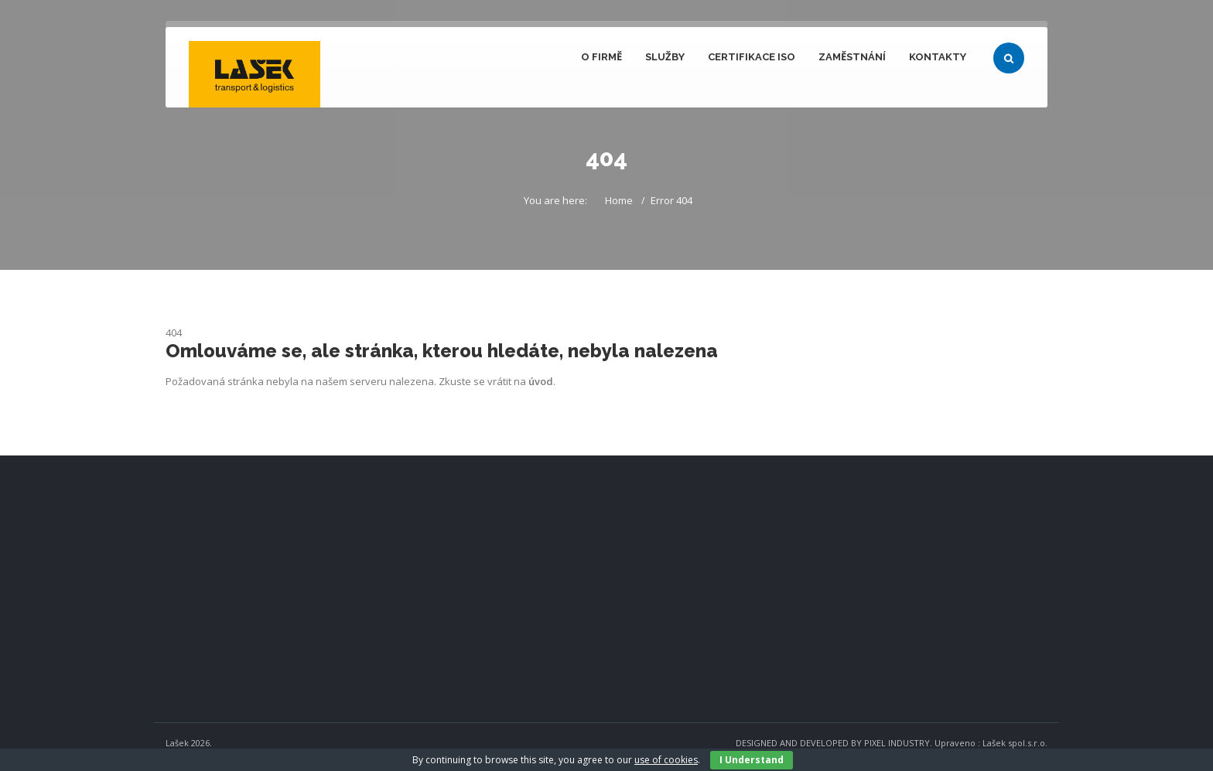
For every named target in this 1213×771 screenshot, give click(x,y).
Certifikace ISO (751, 57)
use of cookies (666, 759)
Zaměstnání (852, 57)
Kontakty (937, 57)
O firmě (601, 57)
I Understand (751, 759)
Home (619, 200)
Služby (665, 57)
